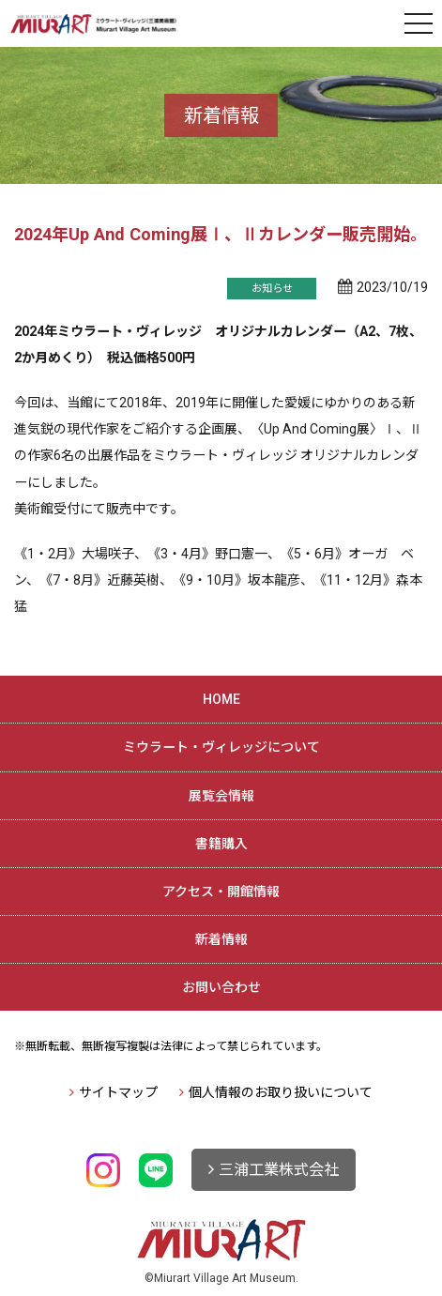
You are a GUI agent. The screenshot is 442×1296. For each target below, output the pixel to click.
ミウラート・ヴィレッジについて (221, 747)
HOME (221, 699)
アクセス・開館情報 (221, 891)
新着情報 (221, 939)
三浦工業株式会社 (279, 1170)
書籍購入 (221, 843)
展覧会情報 (221, 795)
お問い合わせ (221, 987)
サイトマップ (118, 1092)
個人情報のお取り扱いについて (281, 1092)
